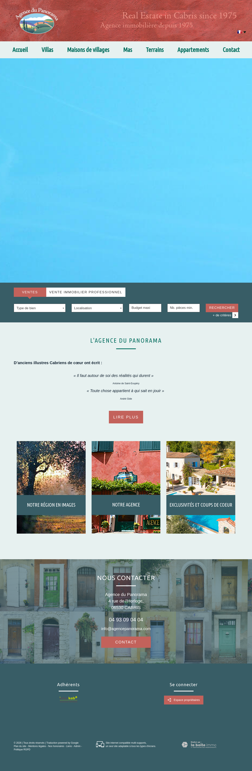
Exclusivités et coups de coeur (201, 505)
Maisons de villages (88, 49)
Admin (77, 746)
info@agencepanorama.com (126, 629)
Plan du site (20, 746)
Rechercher (222, 308)
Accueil (20, 49)
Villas (47, 49)
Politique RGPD (22, 749)
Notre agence (126, 504)
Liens (69, 746)
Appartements (193, 49)
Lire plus (126, 417)
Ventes (30, 292)
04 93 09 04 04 (126, 620)
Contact (231, 49)
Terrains (155, 49)
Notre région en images (51, 505)
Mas (127, 49)
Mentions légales (37, 746)
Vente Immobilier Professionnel (85, 292)
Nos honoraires (56, 746)
